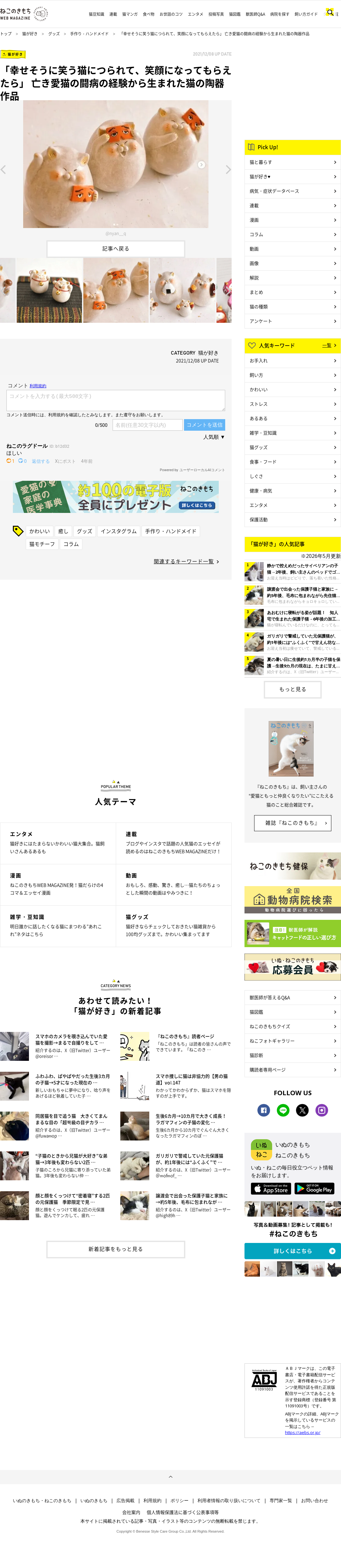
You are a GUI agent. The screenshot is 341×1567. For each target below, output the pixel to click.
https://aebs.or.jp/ (302, 1432)
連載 (113, 14)
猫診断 (256, 1055)
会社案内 (131, 1512)
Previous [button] (3, 169)
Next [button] (229, 169)
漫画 (254, 219)
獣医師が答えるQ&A (270, 997)
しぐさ (256, 476)
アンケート (261, 321)
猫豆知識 (96, 14)
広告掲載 (125, 1500)
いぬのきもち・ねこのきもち (42, 1500)
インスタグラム (119, 531)
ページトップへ (170, 1477)
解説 (254, 277)
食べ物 (148, 14)
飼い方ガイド (306, 14)
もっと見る (293, 689)
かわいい (39, 531)
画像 (254, 263)
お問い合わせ (314, 1500)
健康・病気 (261, 490)
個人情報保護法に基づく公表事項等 (183, 1512)
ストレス (259, 404)
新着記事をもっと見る (115, 1249)
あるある (259, 418)
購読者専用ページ (268, 1069)
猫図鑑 (235, 14)
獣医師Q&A (255, 14)
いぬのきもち (93, 1500)
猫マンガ (130, 14)
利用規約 (152, 1500)
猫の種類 (259, 306)
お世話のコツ (171, 14)
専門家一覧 (281, 1500)
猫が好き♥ (260, 176)
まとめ (256, 292)
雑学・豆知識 (263, 432)
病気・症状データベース (274, 191)
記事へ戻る (116, 248)
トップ (6, 34)
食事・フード (263, 461)
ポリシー (179, 1500)
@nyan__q (116, 233)
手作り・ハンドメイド (89, 34)
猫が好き (30, 34)
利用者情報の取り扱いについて (229, 1500)
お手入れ (259, 360)
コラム (71, 544)
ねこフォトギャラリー (272, 1040)
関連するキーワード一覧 (184, 561)
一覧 (326, 345)
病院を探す (280, 14)
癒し (63, 531)
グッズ (54, 34)
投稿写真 (216, 14)
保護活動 (259, 519)
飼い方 (256, 375)
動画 (254, 248)
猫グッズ (259, 447)
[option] (115, 169)
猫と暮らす (261, 162)
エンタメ (195, 14)
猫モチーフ (42, 544)
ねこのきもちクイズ (270, 1026)
